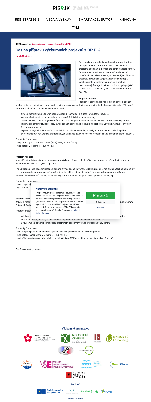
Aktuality (26, 44)
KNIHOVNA (127, 19)
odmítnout (75, 210)
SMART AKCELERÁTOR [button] (95, 19)
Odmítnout (100, 202)
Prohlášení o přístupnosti (75, 399)
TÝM (75, 28)
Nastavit (100, 207)
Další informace (42, 213)
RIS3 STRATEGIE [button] (27, 19)
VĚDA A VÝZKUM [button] (59, 19)
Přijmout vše (100, 195)
